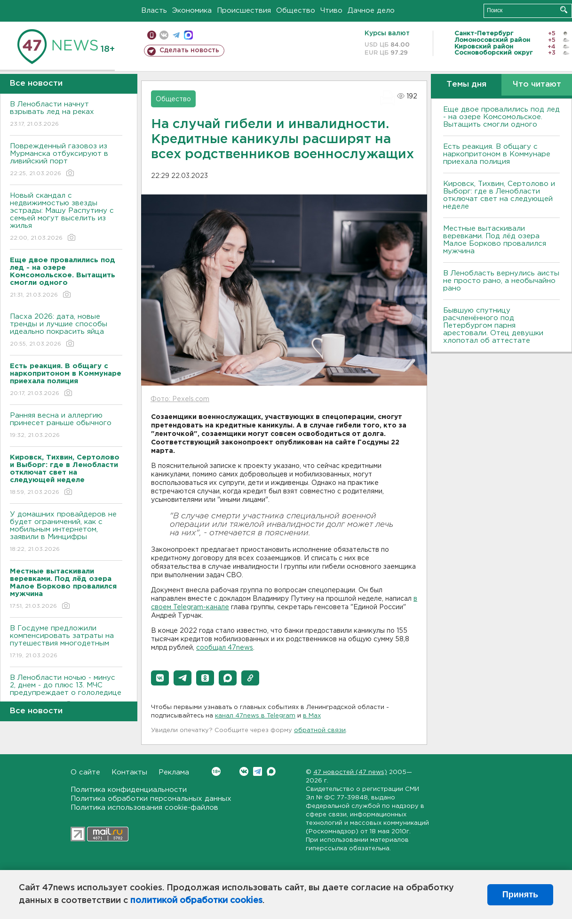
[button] (160, 677)
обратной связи (320, 730)
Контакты (129, 772)
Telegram (257, 771)
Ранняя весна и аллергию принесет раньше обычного (66, 425)
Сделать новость (189, 50)
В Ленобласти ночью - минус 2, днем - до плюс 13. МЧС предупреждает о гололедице (66, 692)
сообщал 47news (224, 648)
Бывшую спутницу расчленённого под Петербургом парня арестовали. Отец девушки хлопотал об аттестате (493, 325)
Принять (520, 894)
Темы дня (466, 84)
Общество (295, 11)
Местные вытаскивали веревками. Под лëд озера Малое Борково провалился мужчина (494, 240)
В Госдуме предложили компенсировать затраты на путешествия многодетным (66, 642)
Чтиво (331, 11)
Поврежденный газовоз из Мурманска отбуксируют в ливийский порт (66, 160)
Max (271, 771)
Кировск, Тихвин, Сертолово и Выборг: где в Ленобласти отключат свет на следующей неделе (499, 195)
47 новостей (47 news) (350, 772)
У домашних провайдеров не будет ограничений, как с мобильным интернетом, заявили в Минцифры (66, 532)
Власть (154, 11)
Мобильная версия (151, 35)
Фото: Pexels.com (180, 399)
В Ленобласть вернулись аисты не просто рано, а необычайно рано (501, 280)
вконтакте (163, 35)
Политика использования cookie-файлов (144, 808)
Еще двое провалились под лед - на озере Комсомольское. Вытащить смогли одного (501, 117)
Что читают (537, 84)
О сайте (85, 772)
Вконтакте (216, 771)
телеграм (176, 35)
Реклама (174, 772)
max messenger (188, 35)
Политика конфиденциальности (129, 790)
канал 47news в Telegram (255, 715)
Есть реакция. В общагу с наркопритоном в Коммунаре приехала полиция (496, 154)
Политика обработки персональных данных (151, 799)
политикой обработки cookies (196, 900)
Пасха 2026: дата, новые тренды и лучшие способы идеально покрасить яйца (66, 331)
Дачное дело (371, 11)
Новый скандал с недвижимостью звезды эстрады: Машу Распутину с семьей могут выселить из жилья (66, 217)
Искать (563, 9)
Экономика (192, 11)
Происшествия (244, 11)
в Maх (312, 715)
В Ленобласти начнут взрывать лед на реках (66, 114)
